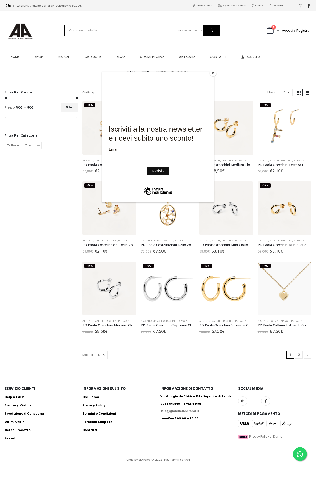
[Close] (213, 72)
